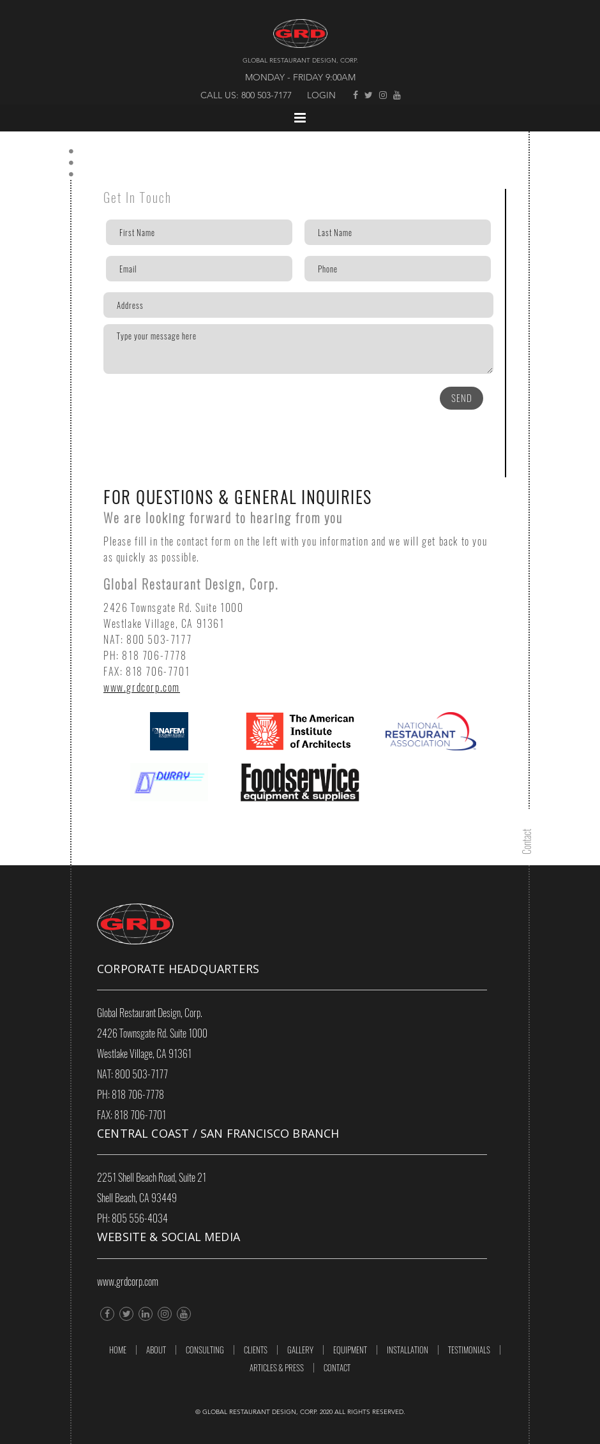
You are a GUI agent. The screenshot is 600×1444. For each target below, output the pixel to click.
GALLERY (300, 1350)
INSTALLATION (407, 1350)
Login (321, 95)
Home (117, 1350)
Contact (337, 1368)
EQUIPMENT (350, 1350)
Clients (255, 1350)
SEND (461, 398)
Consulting (205, 1350)
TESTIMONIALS (469, 1350)
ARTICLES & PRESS (277, 1368)
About (156, 1350)
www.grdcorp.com (141, 687)
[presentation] (175, 406)
